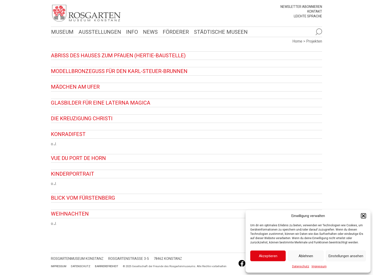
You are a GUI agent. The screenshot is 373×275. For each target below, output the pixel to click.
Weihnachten (70, 214)
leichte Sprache (308, 16)
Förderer (176, 32)
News (150, 32)
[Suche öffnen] (318, 32)
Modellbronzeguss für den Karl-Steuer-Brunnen (119, 71)
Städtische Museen (221, 32)
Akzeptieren (268, 256)
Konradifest (68, 134)
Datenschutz (300, 266)
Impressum (319, 266)
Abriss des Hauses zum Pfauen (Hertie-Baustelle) (118, 55)
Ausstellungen (100, 32)
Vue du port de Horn (78, 158)
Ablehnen (306, 256)
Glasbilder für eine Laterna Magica (100, 103)
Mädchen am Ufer (75, 87)
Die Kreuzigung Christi (82, 118)
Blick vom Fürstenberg (83, 198)
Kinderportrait (72, 174)
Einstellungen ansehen (346, 256)
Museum (62, 32)
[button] (363, 215)
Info (132, 32)
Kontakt (314, 11)
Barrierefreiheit (106, 266)
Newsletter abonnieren (301, 7)
